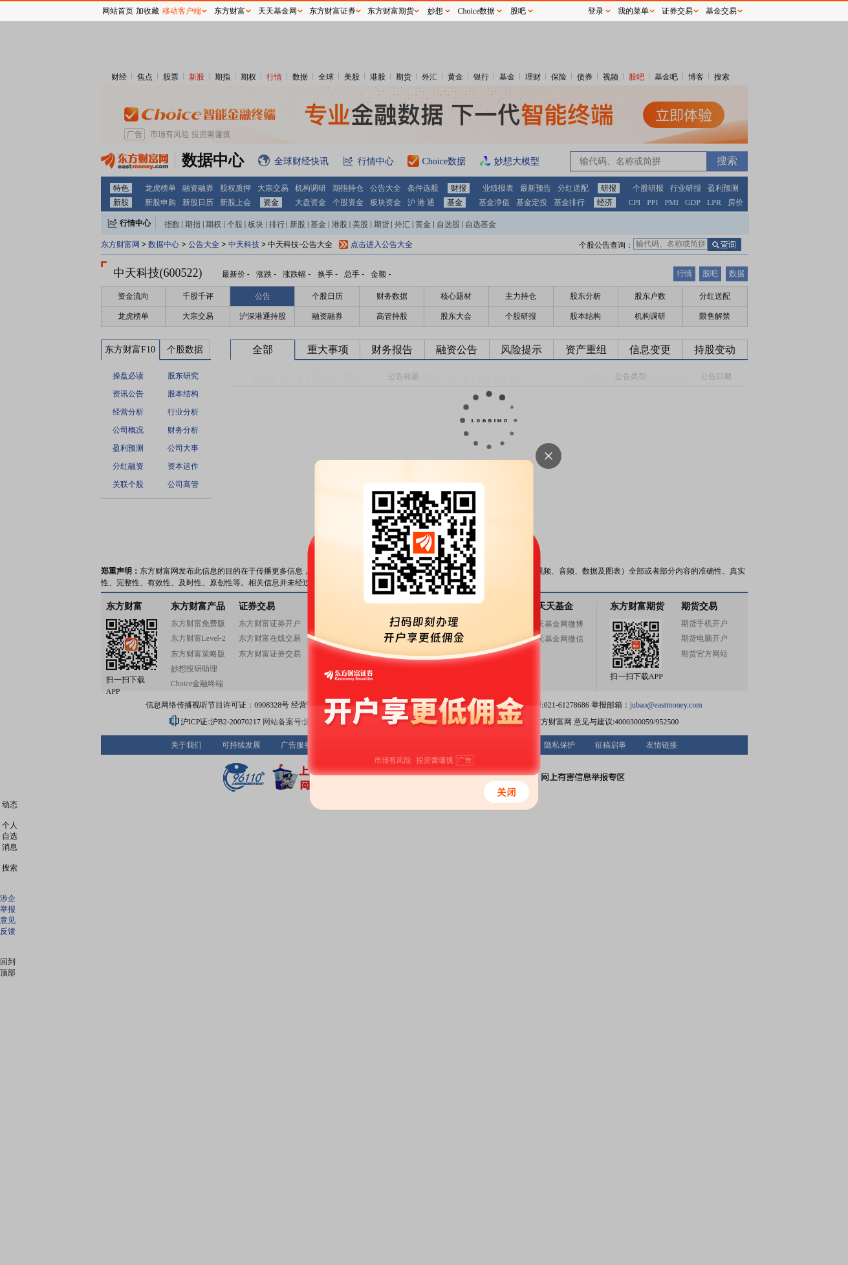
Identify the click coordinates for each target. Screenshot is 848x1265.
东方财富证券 (332, 11)
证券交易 (677, 11)
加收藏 (147, 11)
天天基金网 (277, 11)
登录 (595, 11)
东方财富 (229, 11)
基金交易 (721, 11)
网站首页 (117, 11)
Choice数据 (476, 11)
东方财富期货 (390, 11)
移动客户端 (181, 11)
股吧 (518, 11)
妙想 (435, 11)
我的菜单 (633, 11)
